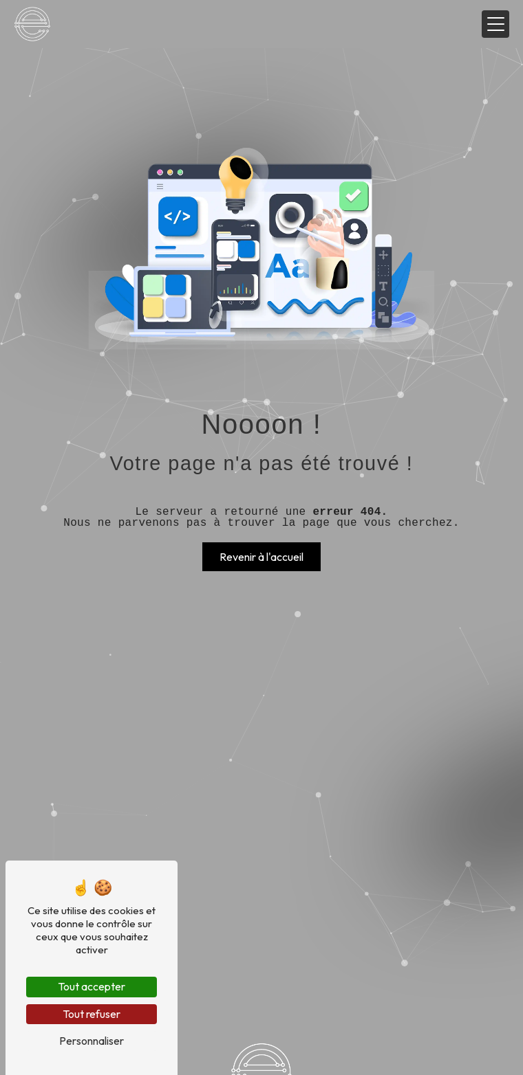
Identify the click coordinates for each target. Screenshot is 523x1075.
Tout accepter (91, 986)
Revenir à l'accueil (261, 557)
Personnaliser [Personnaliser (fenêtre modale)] (91, 1041)
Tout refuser (91, 1014)
